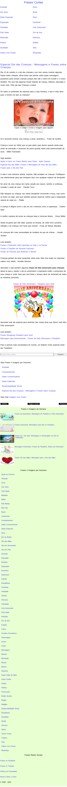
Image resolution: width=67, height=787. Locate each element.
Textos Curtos (6, 734)
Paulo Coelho (6, 680)
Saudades (4, 48)
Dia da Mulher (6, 538)
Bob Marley (5, 504)
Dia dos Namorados (8, 546)
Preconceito (5, 692)
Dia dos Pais (6, 550)
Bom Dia (4, 508)
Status (3, 730)
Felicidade (5, 604)
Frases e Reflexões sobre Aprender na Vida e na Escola (23, 246)
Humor (3, 642)
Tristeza (4, 738)
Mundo (3, 663)
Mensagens (5, 650)
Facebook (36, 22)
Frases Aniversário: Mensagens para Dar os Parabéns (27, 428)
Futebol (4, 625)
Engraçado (4, 22)
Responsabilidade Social (10, 709)
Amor (35, 7)
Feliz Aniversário (39, 27)
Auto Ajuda (5, 492)
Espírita (4, 579)
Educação (4, 558)
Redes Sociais (6, 696)
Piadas (3, 684)
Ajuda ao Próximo (7, 475)
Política (3, 43)
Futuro (3, 630)
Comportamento (7, 521)
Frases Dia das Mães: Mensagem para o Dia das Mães (27, 461)
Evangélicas (5, 584)
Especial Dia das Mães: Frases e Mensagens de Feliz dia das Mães (28, 165)
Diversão (4, 554)
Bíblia (3, 500)
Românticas (5, 713)
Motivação (4, 38)
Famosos (4, 600)
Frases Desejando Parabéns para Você (16, 336)
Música (3, 667)
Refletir (35, 43)
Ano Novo (4, 12)
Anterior (4, 404)
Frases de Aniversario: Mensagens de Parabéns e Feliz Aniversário (32, 417)
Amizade (3, 7)
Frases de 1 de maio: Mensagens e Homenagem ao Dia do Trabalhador (29, 439)
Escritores (4, 571)
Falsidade (4, 27)
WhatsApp (37, 53)
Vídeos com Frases (8, 53)
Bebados (4, 496)
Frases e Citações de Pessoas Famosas (17, 249)
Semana (4, 726)
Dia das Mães (6, 542)
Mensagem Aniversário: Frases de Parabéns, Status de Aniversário (32, 450)
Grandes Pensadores (9, 634)
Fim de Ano (37, 32)
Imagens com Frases (17, 398)
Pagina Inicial (33, 404)
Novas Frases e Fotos (8, 777)
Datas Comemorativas (9, 525)
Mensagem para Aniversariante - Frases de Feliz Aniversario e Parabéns (30, 339)
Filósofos (4, 617)
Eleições (4, 563)
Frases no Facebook (7, 761)
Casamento (5, 517)
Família (4, 596)
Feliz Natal (4, 32)
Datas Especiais (6, 17)
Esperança (5, 575)
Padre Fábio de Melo (9, 676)
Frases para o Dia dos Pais (11, 168)
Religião (4, 705)
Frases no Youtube (7, 766)
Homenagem (6, 638)
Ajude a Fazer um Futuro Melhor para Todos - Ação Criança (25, 162)
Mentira (4, 655)
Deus (35, 17)
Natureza (36, 38)
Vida (34, 48)
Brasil (35, 12)
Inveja (3, 646)
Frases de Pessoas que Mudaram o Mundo (18, 252)
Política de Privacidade (8, 772)
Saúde (3, 722)
